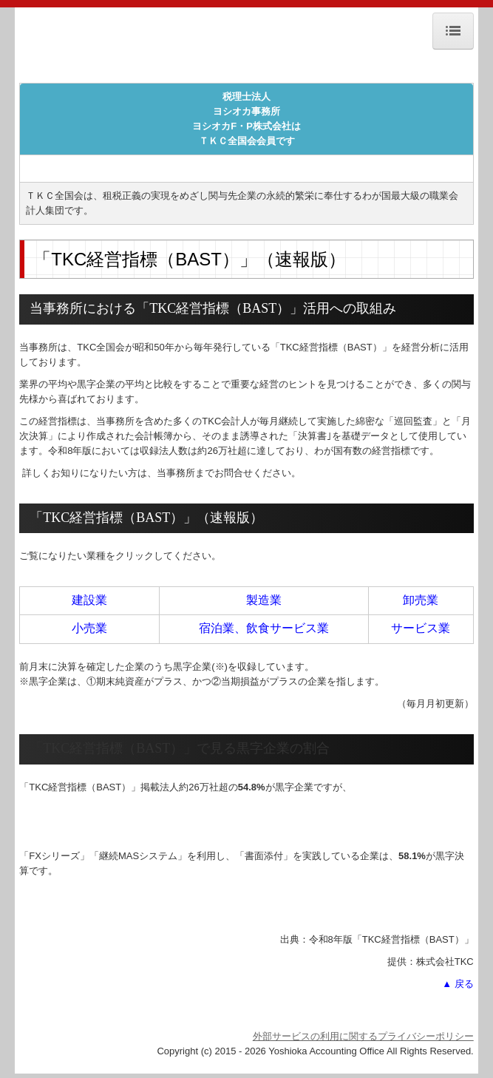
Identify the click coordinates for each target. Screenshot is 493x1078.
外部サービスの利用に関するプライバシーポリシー (363, 1036)
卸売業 (420, 600)
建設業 (89, 600)
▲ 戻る (457, 983)
